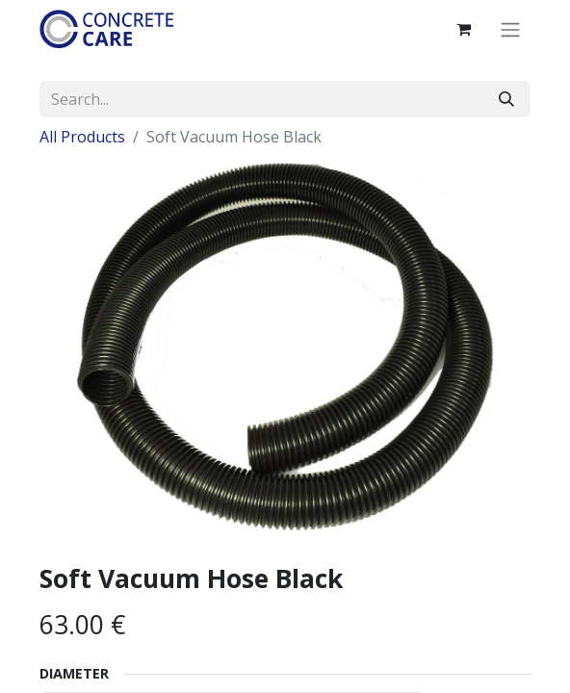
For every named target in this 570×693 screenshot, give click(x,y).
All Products (82, 136)
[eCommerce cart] (463, 29)
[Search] (506, 99)
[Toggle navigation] (510, 29)
